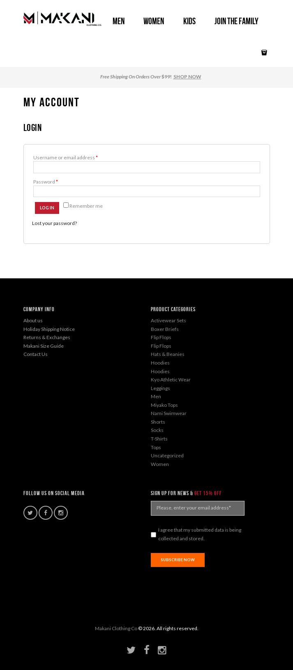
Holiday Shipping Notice (49, 329)
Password (45, 182)
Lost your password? (54, 223)
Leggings (160, 388)
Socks (157, 430)
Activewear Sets (168, 320)
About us (33, 320)
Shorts (158, 422)
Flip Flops (161, 337)
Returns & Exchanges (46, 337)
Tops (156, 447)
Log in (47, 207)
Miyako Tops (164, 405)
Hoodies (160, 363)
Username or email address (65, 157)
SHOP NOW (187, 76)
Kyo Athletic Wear (171, 379)
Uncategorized (167, 455)
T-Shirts (159, 439)
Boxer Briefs (165, 329)
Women (160, 464)
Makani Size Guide (43, 346)
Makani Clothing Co (116, 628)
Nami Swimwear (169, 413)
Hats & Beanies (168, 354)
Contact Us (35, 354)
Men (156, 396)
